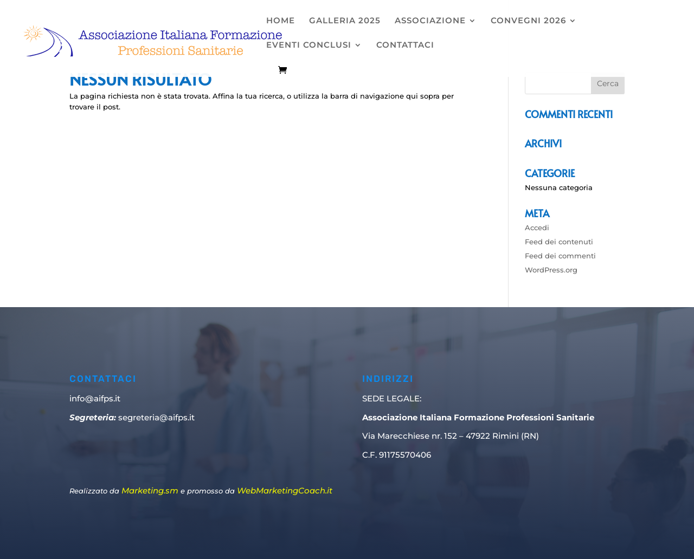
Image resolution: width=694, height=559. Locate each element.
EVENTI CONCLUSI (308, 45)
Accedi (537, 227)
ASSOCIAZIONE (430, 21)
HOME (280, 21)
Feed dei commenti (560, 255)
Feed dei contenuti (559, 241)
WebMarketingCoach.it (284, 490)
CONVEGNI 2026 (528, 21)
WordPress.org (551, 269)
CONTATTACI (405, 45)
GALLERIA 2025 (345, 21)
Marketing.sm (149, 490)
